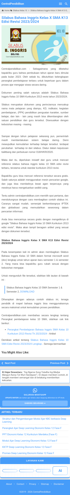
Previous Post (57, 363)
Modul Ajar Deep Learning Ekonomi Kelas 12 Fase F (29, 440)
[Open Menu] (60, 4)
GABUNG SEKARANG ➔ (35, 403)
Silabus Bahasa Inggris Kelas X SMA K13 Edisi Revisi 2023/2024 (35, 20)
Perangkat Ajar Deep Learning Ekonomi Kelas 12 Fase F (32, 428)
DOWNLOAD (27, 291)
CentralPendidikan (13, 3)
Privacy (32, 484)
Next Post (10, 363)
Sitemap (45, 484)
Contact (20, 484)
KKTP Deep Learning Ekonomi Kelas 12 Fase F (27, 447)
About (9, 484)
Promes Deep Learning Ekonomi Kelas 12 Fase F (28, 453)
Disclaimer (59, 484)
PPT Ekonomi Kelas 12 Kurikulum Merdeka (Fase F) (29, 434)
